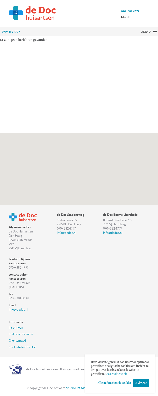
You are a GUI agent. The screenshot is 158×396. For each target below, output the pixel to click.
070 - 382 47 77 (130, 11)
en (128, 17)
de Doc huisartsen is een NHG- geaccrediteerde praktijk (54, 369)
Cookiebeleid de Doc (22, 347)
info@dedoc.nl (18, 309)
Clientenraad (17, 341)
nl (123, 17)
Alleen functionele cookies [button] (114, 383)
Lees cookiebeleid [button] (116, 374)
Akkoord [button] (141, 383)
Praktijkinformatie (21, 334)
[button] (62, 179)
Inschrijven (16, 328)
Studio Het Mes (76, 388)
